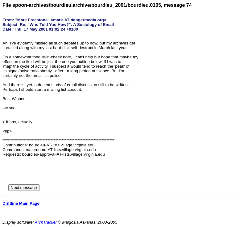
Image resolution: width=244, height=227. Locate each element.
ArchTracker (46, 222)
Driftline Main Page (20, 203)
